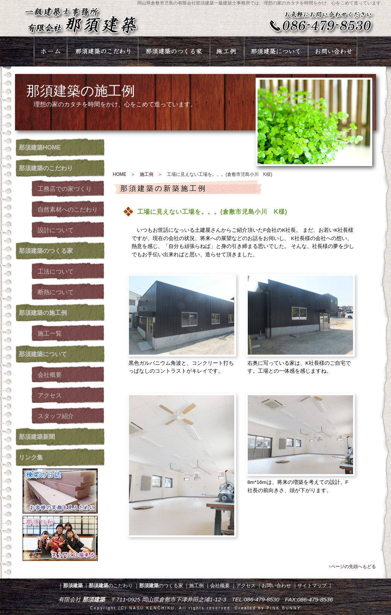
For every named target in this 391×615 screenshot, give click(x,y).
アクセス (50, 395)
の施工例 (43, 313)
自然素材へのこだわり (68, 209)
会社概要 (50, 375)
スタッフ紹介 (56, 416)
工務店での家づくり (65, 189)
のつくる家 (46, 251)
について (43, 354)
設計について (56, 230)
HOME (40, 147)
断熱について (56, 292)
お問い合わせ (276, 585)
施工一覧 (50, 333)
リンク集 (31, 457)
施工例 (146, 174)
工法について (56, 271)
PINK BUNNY (284, 608)
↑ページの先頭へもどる (352, 566)
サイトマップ (312, 585)
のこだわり (46, 168)
